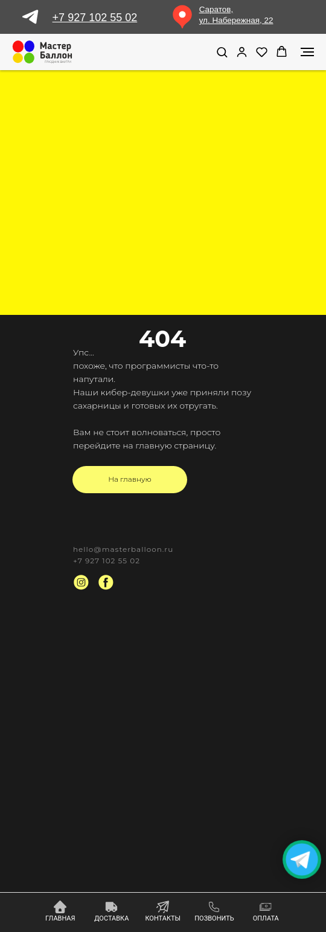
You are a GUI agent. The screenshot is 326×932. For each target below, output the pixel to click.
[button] (222, 51)
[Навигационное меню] (307, 52)
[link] (242, 51)
